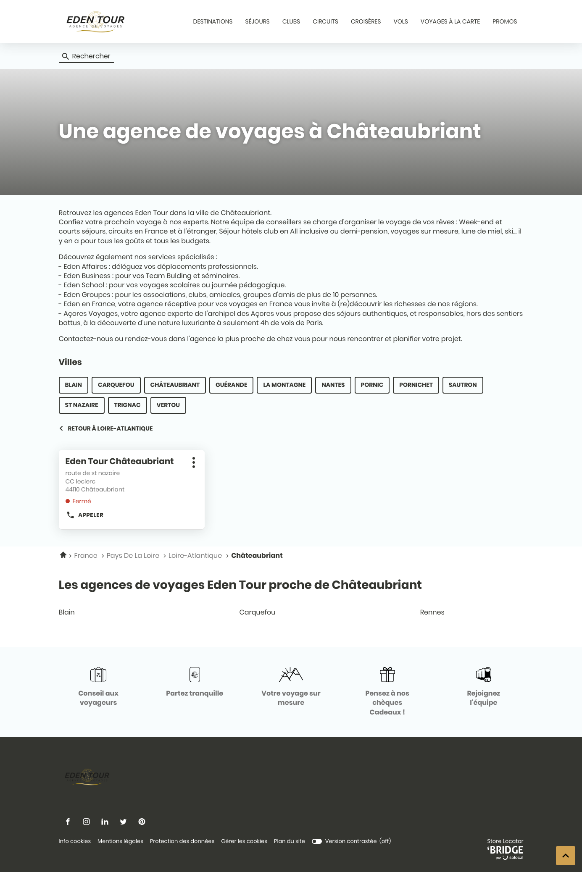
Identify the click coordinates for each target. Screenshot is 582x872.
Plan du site (289, 841)
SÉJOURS (257, 21)
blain (109, 612)
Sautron (463, 385)
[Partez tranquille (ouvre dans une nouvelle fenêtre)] (194, 682)
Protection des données (182, 841)
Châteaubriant (175, 385)
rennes (470, 612)
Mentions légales (120, 841)
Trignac (127, 405)
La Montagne (284, 385)
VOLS (400, 21)
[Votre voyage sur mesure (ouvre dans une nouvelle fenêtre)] (291, 687)
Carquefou (116, 385)
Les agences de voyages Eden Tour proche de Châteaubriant (240, 585)
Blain (73, 385)
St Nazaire (81, 405)
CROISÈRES (366, 21)
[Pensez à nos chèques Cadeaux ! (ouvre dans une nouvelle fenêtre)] (387, 692)
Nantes (333, 385)
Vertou (168, 405)
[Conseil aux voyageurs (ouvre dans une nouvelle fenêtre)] (98, 687)
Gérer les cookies (244, 841)
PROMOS (504, 21)
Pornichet (416, 385)
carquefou (290, 612)
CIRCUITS (325, 21)
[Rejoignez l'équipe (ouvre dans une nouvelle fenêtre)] (483, 687)
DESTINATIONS (212, 21)
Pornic (372, 385)
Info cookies (75, 841)
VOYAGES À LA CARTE (450, 21)
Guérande (231, 385)
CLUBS (291, 21)
